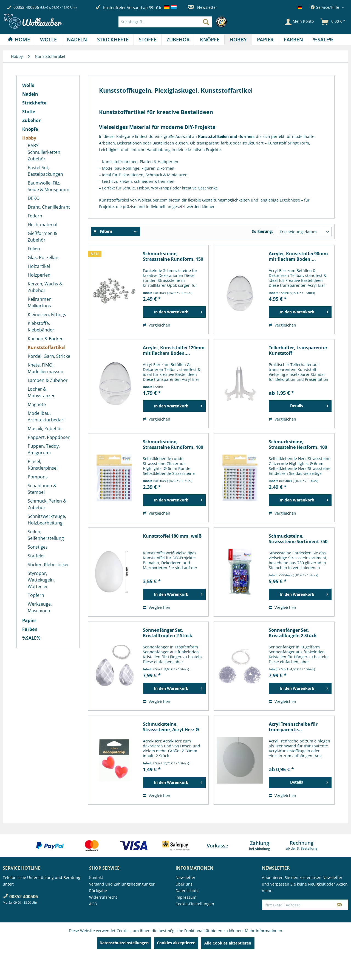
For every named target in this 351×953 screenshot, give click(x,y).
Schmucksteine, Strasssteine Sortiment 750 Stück (298, 538)
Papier (29, 620)
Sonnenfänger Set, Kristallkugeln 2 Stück (293, 632)
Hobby (29, 138)
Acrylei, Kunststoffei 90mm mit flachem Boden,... (298, 256)
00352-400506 (26, 7)
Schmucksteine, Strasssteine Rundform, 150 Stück (173, 256)
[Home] (19, 39)
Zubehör (31, 120)
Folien (34, 249)
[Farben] (293, 39)
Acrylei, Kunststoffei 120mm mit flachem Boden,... (174, 350)
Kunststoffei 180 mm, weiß (172, 536)
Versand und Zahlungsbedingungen (122, 884)
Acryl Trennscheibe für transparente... (293, 726)
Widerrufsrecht (103, 897)
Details (309, 405)
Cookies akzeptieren (176, 942)
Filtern (103, 231)
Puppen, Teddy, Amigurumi (44, 449)
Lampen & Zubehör (48, 380)
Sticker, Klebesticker (48, 564)
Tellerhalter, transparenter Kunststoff (298, 350)
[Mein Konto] (299, 22)
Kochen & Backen (46, 339)
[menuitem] (174, 21)
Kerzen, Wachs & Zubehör (45, 287)
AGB (93, 903)
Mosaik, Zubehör (45, 429)
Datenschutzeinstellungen (124, 942)
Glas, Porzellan (43, 257)
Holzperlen (39, 275)
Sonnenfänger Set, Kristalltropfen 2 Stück (167, 632)
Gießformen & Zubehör (42, 236)
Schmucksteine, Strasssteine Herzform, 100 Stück (298, 444)
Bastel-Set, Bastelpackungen (45, 170)
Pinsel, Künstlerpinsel (43, 464)
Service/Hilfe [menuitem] (325, 7)
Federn (35, 216)
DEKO (33, 198)
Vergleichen (156, 325)
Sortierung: (262, 231)
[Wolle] (48, 39)
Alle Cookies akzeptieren (227, 943)
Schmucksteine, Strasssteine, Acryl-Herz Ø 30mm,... (171, 726)
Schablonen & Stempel (42, 489)
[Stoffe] (147, 39)
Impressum (186, 897)
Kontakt (96, 877)
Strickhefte (34, 103)
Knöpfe (30, 129)
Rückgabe (98, 890)
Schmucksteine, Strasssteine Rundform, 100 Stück (173, 444)
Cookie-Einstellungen (195, 903)
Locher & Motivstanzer (41, 392)
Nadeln (30, 94)
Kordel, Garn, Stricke (49, 356)
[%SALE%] (323, 39)
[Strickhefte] (113, 39)
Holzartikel (39, 266)
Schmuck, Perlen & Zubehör (47, 504)
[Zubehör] (178, 39)
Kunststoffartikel (47, 347)
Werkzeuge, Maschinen (40, 607)
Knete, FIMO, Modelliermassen (45, 368)
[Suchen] (206, 21)
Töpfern (36, 595)
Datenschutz (187, 890)
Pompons (38, 477)
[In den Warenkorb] (174, 312)
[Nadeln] (77, 39)
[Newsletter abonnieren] (339, 905)
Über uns (184, 884)
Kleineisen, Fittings (47, 314)
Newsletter (202, 7)
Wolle (28, 85)
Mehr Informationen (263, 930)
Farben (30, 629)
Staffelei (36, 556)
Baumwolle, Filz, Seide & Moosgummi (49, 186)
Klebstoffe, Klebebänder (41, 326)
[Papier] (265, 39)
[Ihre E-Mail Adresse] (296, 905)
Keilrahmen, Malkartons (40, 302)
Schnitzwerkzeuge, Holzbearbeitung (47, 519)
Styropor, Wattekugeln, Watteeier (41, 579)
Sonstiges (38, 547)
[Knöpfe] (209, 39)
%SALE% (31, 638)
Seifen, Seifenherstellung (46, 535)
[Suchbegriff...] (165, 21)
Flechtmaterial (42, 225)
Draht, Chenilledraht (49, 207)
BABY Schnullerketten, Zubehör (44, 152)
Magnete (37, 404)
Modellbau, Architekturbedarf (46, 416)
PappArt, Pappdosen (49, 437)
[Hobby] (238, 39)
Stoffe (28, 112)
